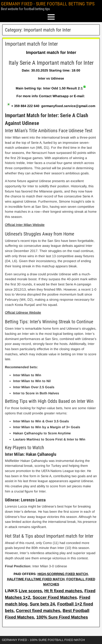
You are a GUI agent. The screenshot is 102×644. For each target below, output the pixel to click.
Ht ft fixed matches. (63, 590)
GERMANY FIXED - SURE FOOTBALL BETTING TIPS (47, 4)
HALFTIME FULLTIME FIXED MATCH (35, 579)
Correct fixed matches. (38, 610)
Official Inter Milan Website (25, 225)
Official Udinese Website (23, 312)
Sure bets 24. (43, 604)
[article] (51, 314)
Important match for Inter (31, 44)
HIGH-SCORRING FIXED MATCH (63, 574)
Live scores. (31, 590)
